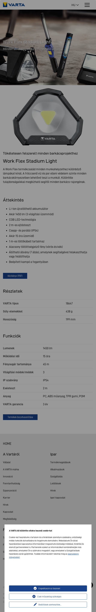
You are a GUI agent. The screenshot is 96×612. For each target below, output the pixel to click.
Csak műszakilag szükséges (49, 596)
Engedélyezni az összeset (49, 588)
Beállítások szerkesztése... (49, 604)
